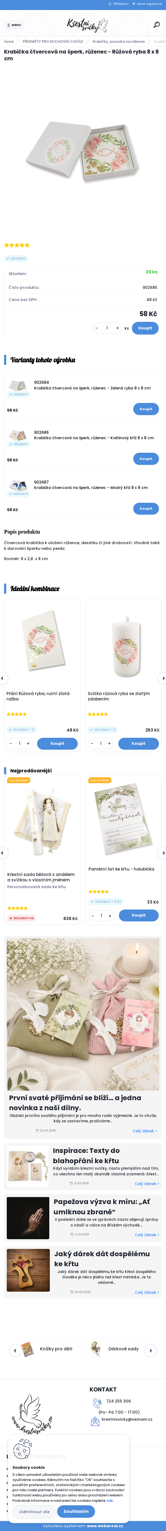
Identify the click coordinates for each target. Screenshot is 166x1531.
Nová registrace (149, 4)
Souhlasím (76, 1511)
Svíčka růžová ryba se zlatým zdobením (119, 696)
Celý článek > (145, 1131)
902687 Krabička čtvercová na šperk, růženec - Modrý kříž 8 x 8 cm (91, 485)
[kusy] (107, 328)
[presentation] (15, 1350)
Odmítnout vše (34, 1512)
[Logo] (88, 25)
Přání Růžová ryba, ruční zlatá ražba (38, 696)
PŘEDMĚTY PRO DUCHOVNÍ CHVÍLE (53, 41)
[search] (156, 24)
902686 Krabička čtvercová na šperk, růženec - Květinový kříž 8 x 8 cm (94, 435)
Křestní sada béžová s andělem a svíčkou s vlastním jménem (41, 877)
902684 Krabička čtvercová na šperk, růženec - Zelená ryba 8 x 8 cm (92, 385)
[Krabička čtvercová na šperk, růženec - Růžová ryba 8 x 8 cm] (82, 151)
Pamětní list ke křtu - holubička (121, 869)
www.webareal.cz (105, 1526)
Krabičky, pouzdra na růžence (119, 41)
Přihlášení (120, 4)
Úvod (8, 41)
